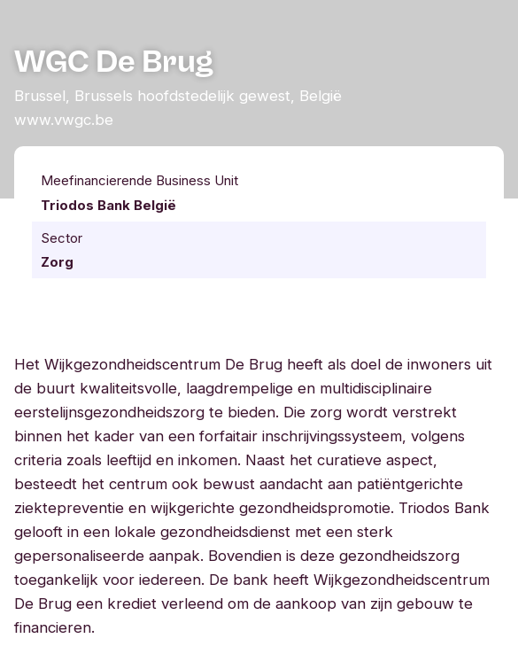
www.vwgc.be (63, 119)
